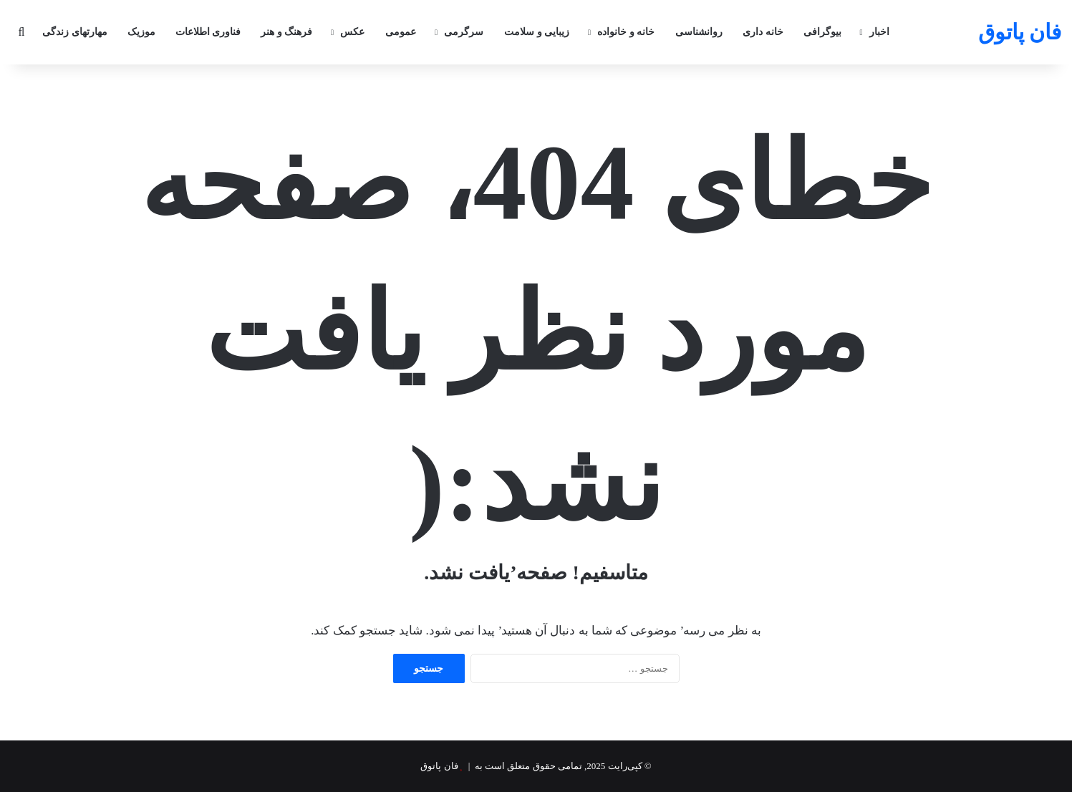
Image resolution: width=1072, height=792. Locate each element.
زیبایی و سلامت (536, 31)
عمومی (400, 31)
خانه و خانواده (626, 31)
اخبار (879, 31)
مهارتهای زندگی (74, 31)
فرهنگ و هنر (286, 31)
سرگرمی (463, 31)
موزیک (141, 31)
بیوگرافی (822, 31)
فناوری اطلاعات (208, 31)
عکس (352, 31)
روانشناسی (699, 31)
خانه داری (763, 31)
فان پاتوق (439, 765)
